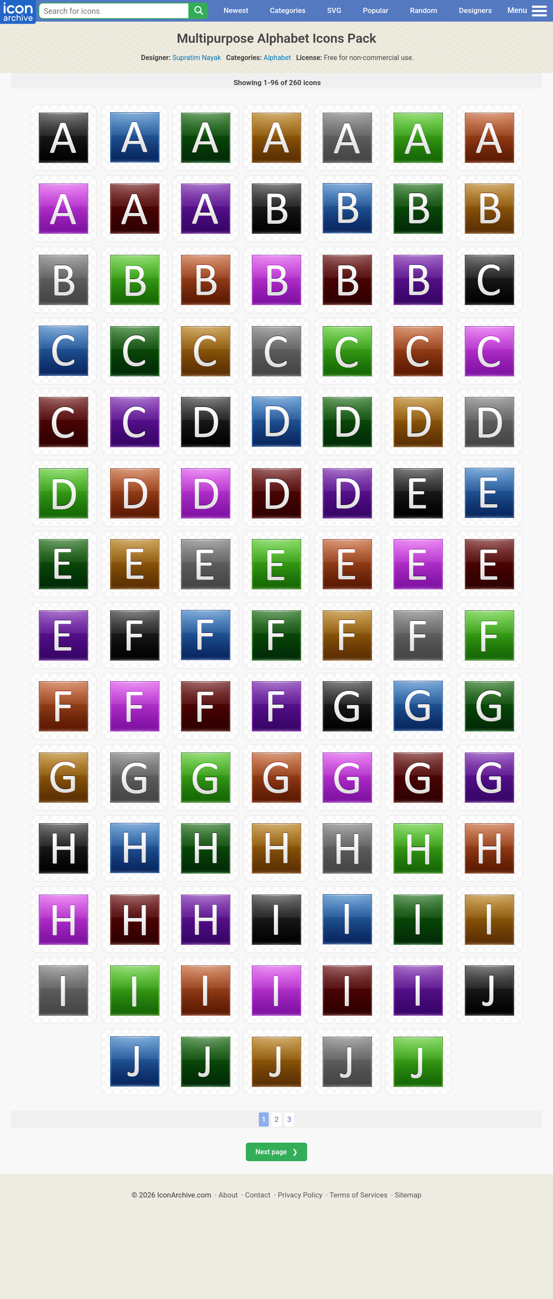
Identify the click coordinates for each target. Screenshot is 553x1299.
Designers (475, 10)
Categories (288, 10)
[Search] (198, 11)
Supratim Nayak (196, 58)
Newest (235, 10)
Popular (375, 10)
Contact (257, 1195)
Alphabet (277, 58)
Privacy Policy (300, 1195)
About (228, 1195)
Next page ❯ (276, 1152)
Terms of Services (359, 1195)
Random (423, 10)
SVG (334, 10)
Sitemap (408, 1195)
